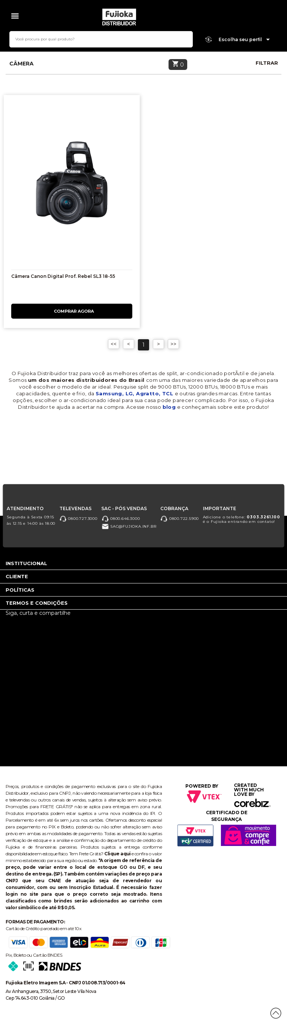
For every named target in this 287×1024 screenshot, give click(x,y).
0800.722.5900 (179, 518)
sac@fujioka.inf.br (128, 527)
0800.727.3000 (78, 518)
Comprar (71, 311)
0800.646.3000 (120, 518)
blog (169, 407)
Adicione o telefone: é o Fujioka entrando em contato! (241, 519)
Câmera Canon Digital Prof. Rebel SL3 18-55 (63, 276)
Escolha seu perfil (244, 40)
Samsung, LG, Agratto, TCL (135, 393)
